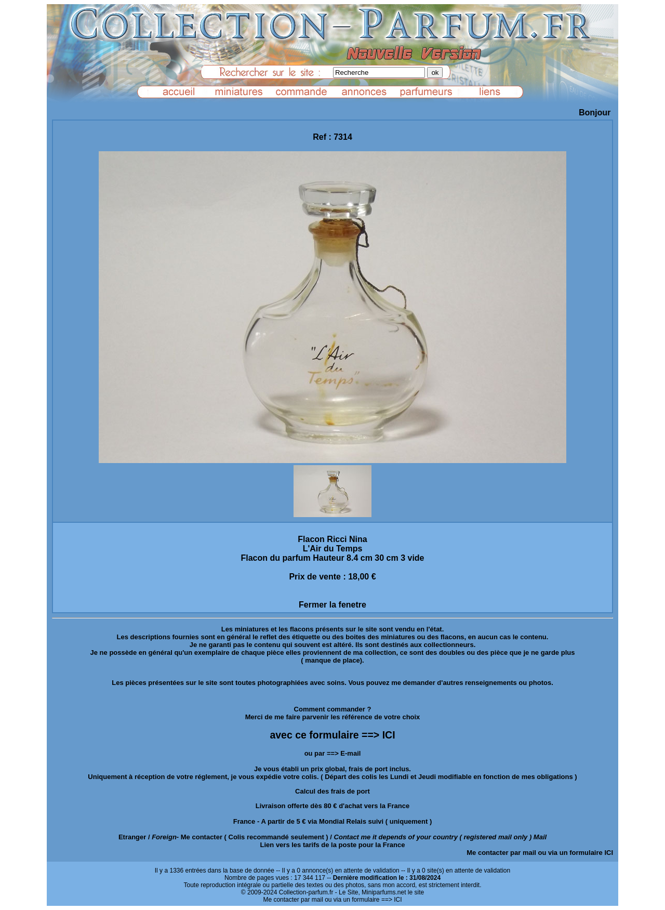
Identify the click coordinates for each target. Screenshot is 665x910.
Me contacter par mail (501, 852)
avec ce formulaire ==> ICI (332, 735)
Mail (540, 837)
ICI (608, 852)
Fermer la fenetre (332, 604)
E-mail (350, 753)
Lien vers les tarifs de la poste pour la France (332, 845)
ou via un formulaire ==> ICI (363, 899)
